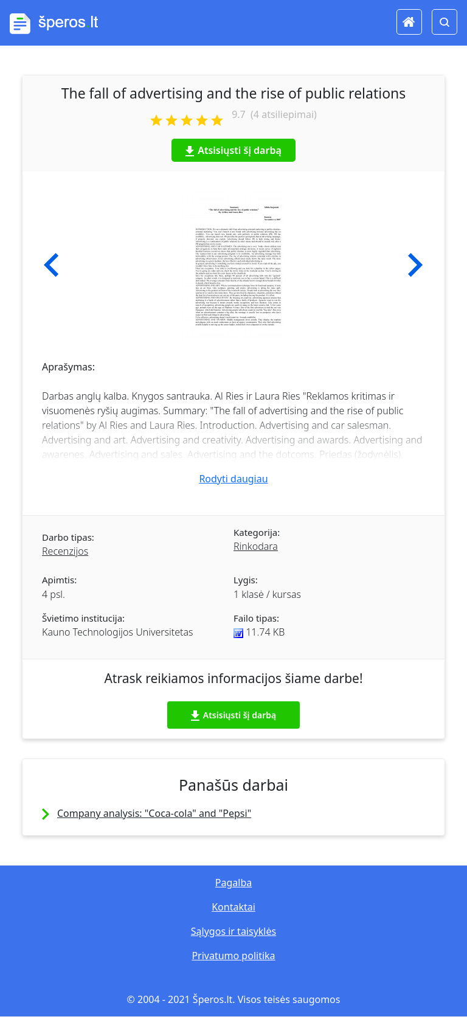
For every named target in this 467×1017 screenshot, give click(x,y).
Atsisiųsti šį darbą (233, 150)
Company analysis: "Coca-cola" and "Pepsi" (154, 813)
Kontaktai (233, 907)
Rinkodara (256, 546)
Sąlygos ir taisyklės (233, 931)
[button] (51, 265)
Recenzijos (65, 551)
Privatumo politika (233, 955)
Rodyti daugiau (233, 478)
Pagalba (233, 882)
